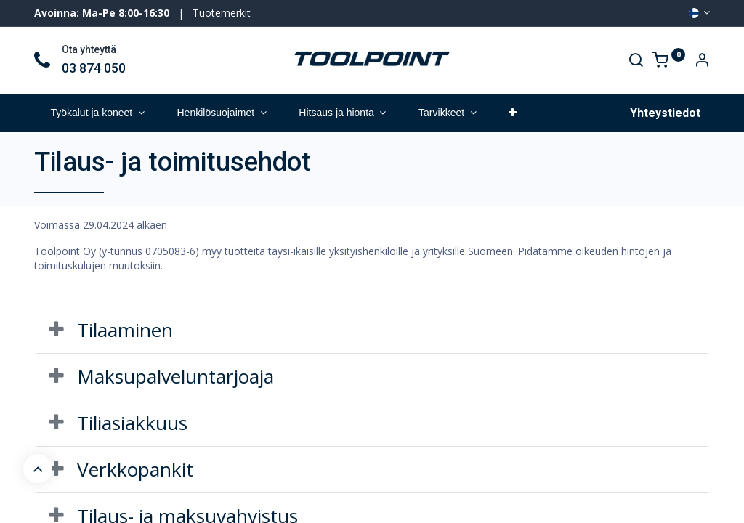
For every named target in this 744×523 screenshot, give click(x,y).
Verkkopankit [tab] (135, 469)
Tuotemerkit (222, 13)
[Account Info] (702, 61)
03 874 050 (94, 68)
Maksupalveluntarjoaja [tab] (175, 376)
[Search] (636, 61)
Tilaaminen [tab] (125, 330)
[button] (513, 113)
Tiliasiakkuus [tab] (132, 423)
